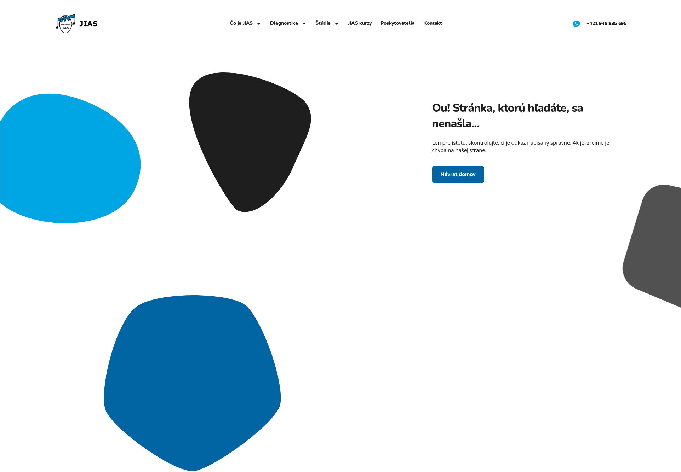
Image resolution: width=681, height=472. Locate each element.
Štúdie (327, 24)
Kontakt (432, 23)
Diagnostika (288, 24)
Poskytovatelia (397, 23)
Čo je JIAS (245, 24)
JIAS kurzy (360, 23)
